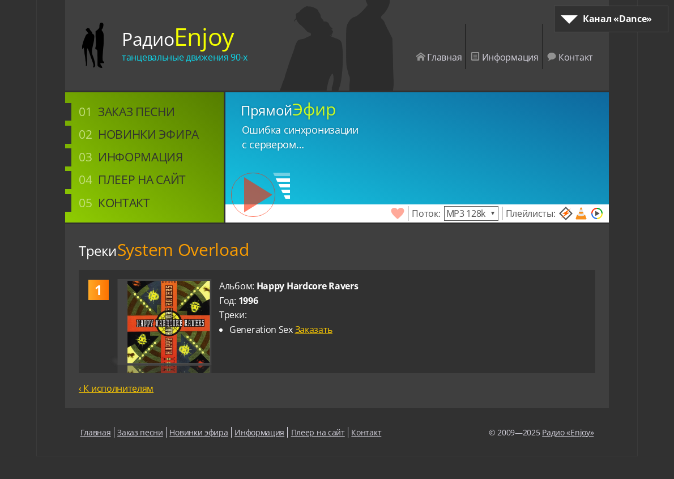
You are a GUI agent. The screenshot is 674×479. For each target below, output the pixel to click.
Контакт (570, 57)
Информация (505, 57)
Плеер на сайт (142, 179)
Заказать (314, 329)
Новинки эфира (148, 134)
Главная (439, 57)
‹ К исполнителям (116, 388)
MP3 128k (466, 213)
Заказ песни (136, 111)
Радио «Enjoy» (568, 432)
